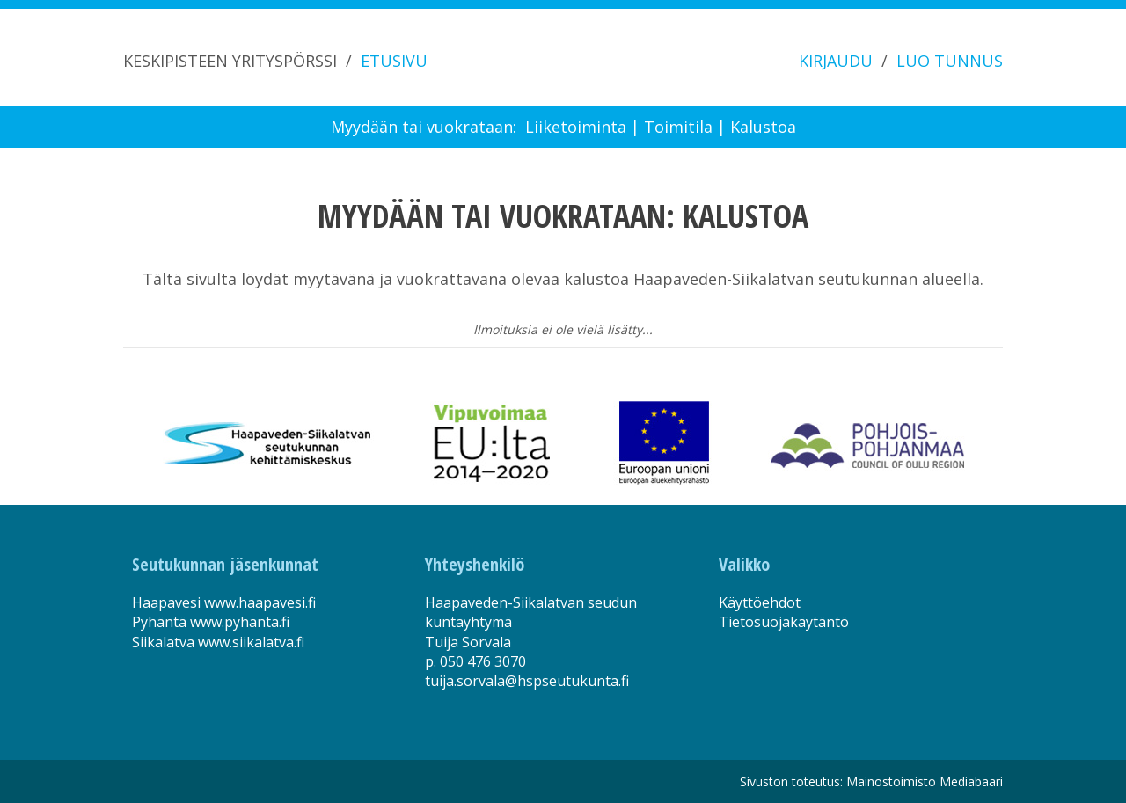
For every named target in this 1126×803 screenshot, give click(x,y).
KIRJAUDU (836, 60)
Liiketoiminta (575, 126)
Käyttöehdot (760, 602)
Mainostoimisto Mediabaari (924, 781)
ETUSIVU (394, 60)
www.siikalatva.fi (251, 642)
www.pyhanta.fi (239, 621)
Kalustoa (763, 126)
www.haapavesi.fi (260, 602)
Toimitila (678, 126)
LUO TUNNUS (949, 60)
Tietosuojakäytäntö (784, 621)
